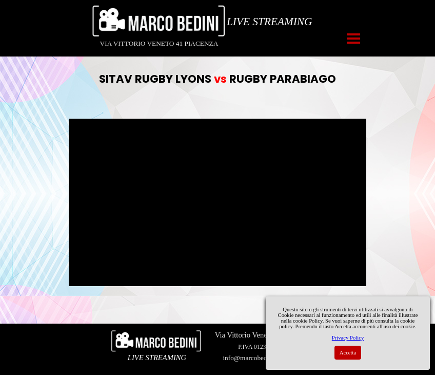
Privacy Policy (348, 338)
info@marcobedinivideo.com (263, 358)
